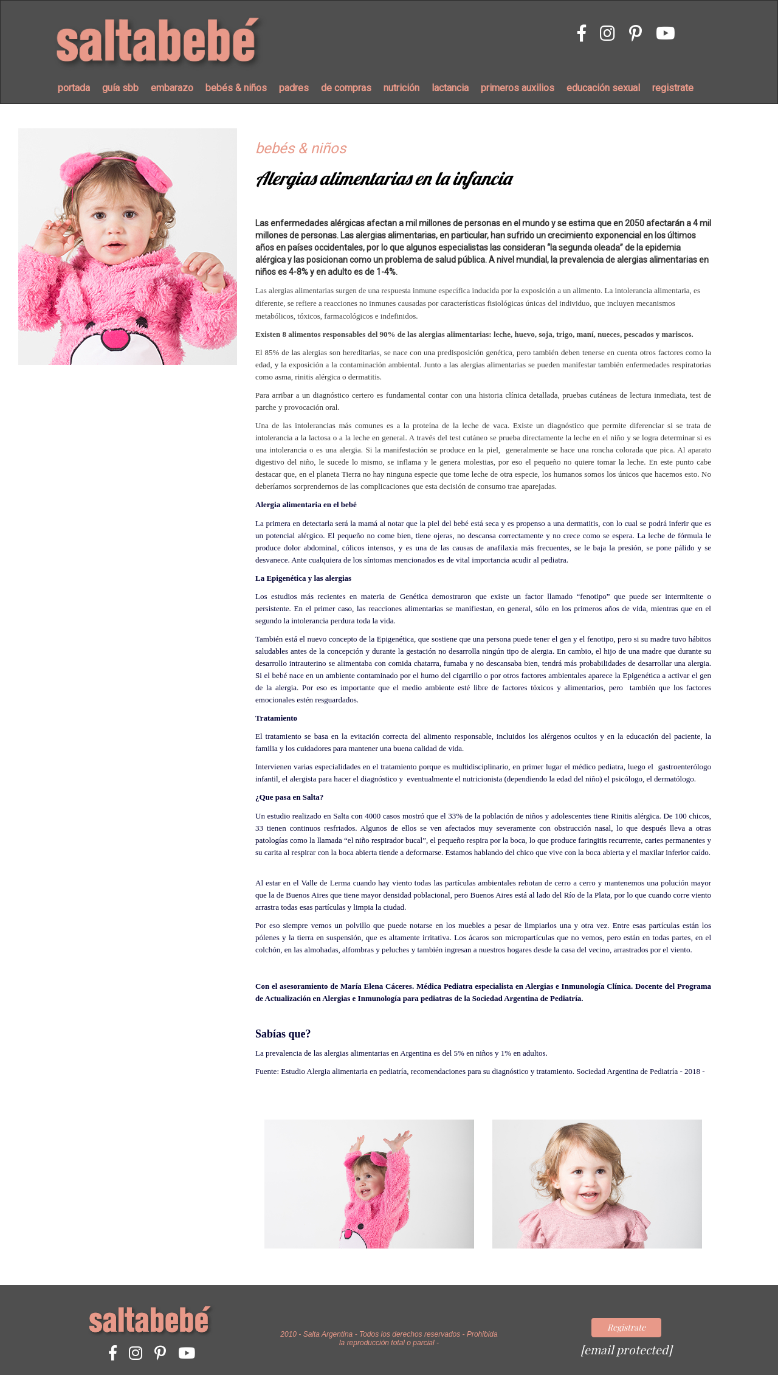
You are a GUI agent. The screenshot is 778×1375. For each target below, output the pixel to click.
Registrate (626, 1327)
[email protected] (626, 1349)
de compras (346, 88)
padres (294, 88)
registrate (673, 88)
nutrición (401, 88)
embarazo (172, 88)
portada (74, 88)
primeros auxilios (517, 88)
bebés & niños (236, 88)
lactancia (450, 88)
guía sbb (120, 88)
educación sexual (603, 88)
